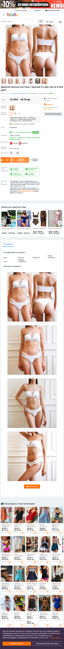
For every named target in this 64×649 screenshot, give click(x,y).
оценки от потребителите (19, 83)
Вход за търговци (21, 10)
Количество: (5, 142)
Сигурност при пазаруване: (5, 158)
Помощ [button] (37, 10)
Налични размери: (4, 103)
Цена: (3, 89)
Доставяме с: (4, 132)
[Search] (19, 21)
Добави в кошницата (19, 149)
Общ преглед (8, 233)
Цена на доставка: (4, 137)
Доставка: (4, 125)
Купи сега (5, 149)
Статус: (3, 117)
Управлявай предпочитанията (47, 643)
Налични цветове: (4, 96)
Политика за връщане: (4, 172)
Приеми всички (17, 643)
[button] (3, 14)
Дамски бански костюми (26, 180)
